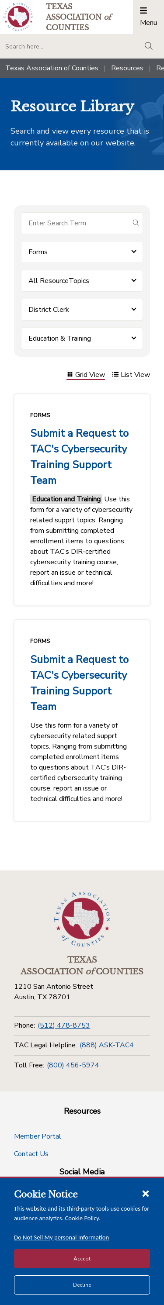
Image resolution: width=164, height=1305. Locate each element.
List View (131, 375)
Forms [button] (38, 252)
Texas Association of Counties (51, 68)
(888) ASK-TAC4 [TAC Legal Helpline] (107, 1045)
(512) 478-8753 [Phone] (64, 1025)
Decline (82, 1284)
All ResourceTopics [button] (58, 281)
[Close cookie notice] (145, 1193)
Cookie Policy (82, 1218)
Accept (82, 1258)
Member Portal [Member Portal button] (37, 1136)
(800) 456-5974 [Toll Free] (73, 1065)
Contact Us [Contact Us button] (31, 1154)
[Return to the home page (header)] (18, 17)
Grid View (85, 375)
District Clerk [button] (48, 309)
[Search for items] (75, 223)
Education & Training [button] (59, 338)
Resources (127, 68)
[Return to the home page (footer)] (82, 919)
